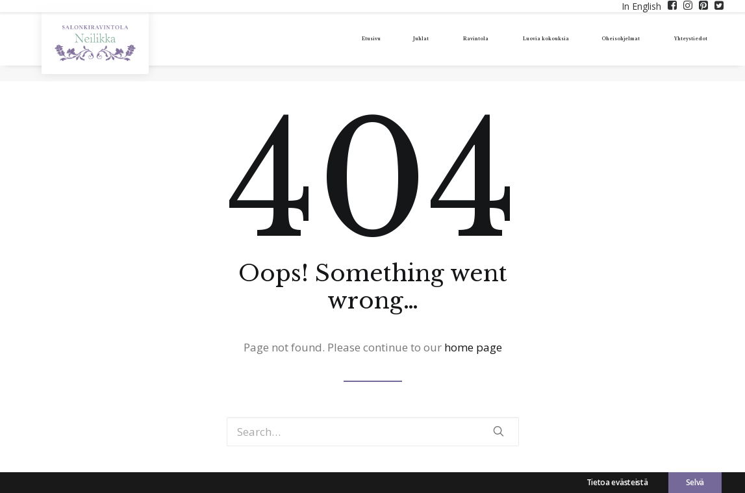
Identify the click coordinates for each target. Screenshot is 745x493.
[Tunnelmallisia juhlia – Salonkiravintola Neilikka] (94, 51)
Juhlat (335, 47)
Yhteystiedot (683, 47)
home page (473, 347)
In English (641, 6)
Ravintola (395, 47)
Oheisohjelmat (588, 47)
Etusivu (285, 47)
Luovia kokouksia (484, 47)
